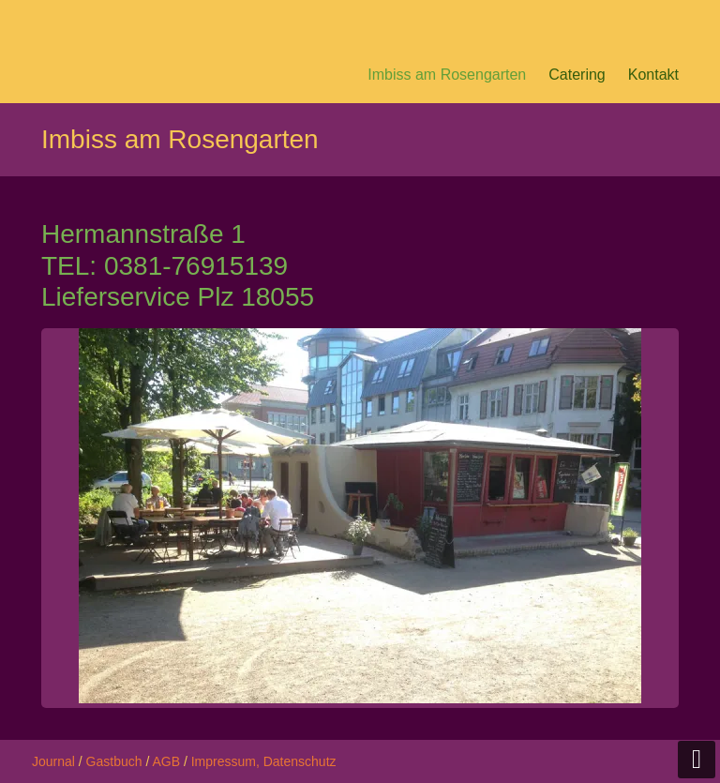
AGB (166, 761)
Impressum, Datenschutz (264, 761)
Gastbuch (114, 761)
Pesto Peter (158, 23)
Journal (53, 761)
